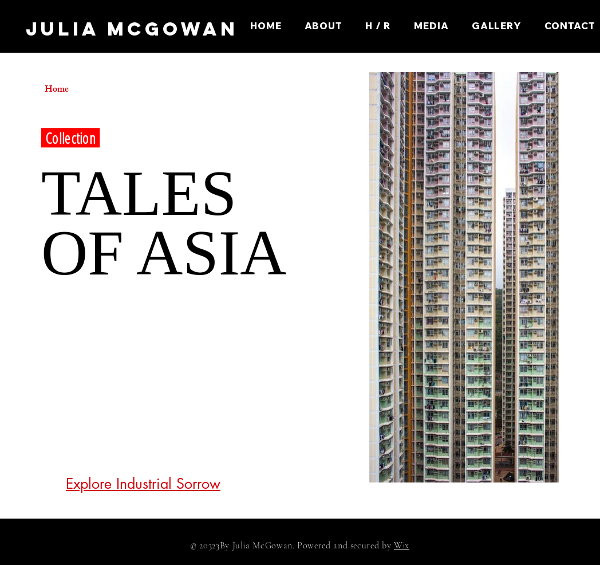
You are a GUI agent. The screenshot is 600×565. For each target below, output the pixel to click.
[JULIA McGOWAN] (132, 29)
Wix (401, 545)
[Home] (85, 90)
